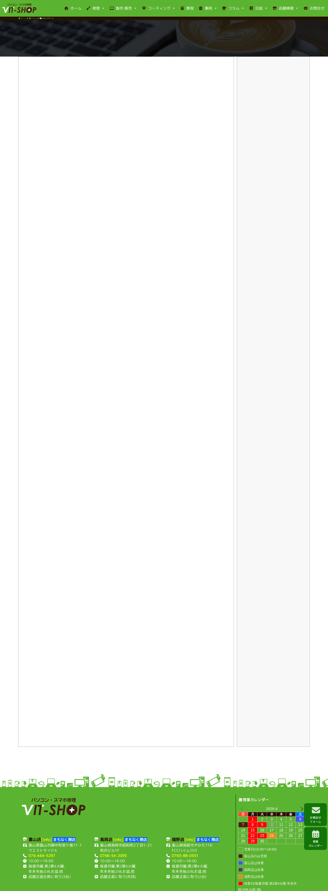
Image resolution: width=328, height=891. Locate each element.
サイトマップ (261, 880)
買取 (187, 8)
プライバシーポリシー (167, 880)
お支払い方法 (138, 880)
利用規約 (118, 880)
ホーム (73, 8)
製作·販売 (123, 8)
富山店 (76, 880)
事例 (207, 8)
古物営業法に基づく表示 (231, 880)
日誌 (258, 8)
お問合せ (314, 8)
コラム (233, 8)
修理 (95, 8)
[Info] (46, 815)
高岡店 (89, 880)
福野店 (103, 880)
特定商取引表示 (198, 880)
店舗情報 (285, 8)
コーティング (158, 8)
